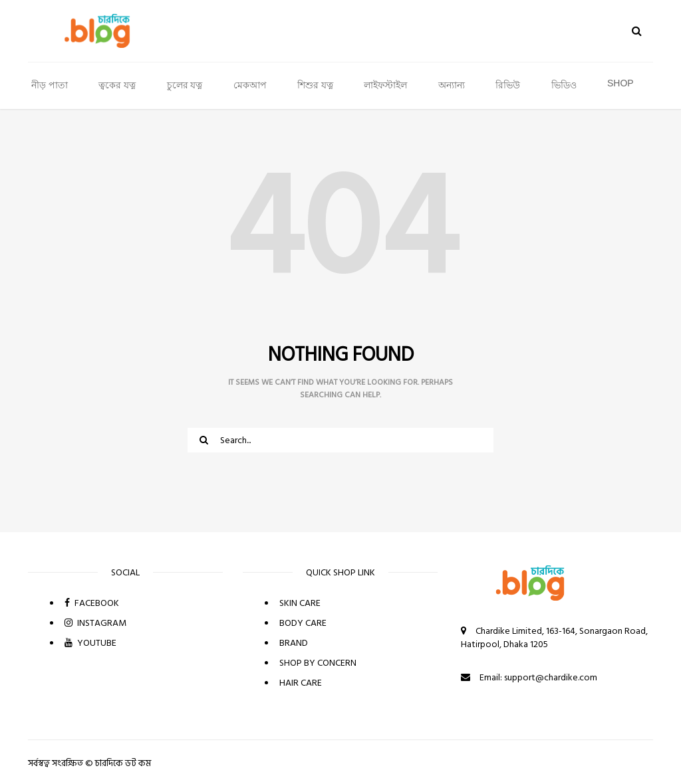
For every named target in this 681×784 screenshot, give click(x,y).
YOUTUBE (90, 642)
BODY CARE (303, 623)
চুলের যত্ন (185, 85)
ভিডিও (564, 85)
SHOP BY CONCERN (317, 662)
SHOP (620, 83)
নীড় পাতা (49, 85)
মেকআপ (250, 85)
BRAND (293, 642)
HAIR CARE (300, 682)
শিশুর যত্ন (315, 85)
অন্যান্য (451, 85)
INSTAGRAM (95, 623)
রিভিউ (507, 85)
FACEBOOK (92, 603)
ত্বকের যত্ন (117, 85)
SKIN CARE (300, 603)
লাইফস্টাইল (385, 85)
